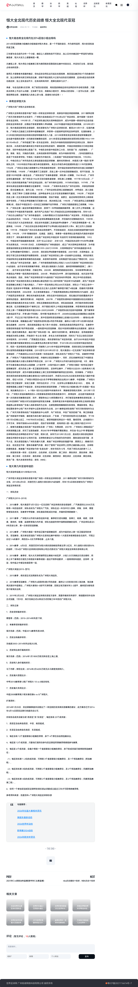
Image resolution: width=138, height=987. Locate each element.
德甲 (46, 4)
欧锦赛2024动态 (24, 830)
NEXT (92, 876)
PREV (9, 876)
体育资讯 (109, 4)
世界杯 (87, 4)
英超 (70, 4)
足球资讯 (97, 4)
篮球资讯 (43, 27)
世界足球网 (13, 27)
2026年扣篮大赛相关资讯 (28, 811)
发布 (87, 956)
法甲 (54, 4)
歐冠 (78, 4)
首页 (38, 4)
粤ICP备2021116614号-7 (119, 982)
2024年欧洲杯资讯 (25, 836)
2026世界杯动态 (24, 823)
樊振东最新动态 (24, 817)
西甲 (62, 4)
